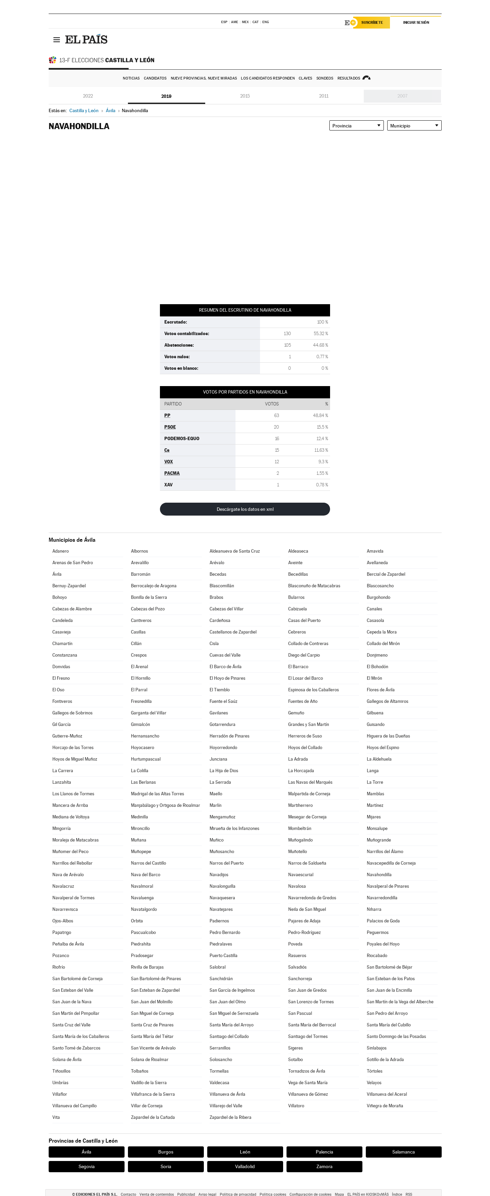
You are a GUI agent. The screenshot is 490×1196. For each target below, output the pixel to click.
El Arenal (139, 666)
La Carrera (62, 770)
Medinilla (139, 816)
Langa (373, 770)
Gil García (61, 724)
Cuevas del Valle (225, 655)
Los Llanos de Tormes (73, 793)
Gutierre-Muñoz (67, 736)
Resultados (349, 78)
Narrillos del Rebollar (72, 863)
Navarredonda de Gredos (312, 897)
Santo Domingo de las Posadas (396, 1036)
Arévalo (217, 562)
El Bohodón (377, 666)
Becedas (218, 574)
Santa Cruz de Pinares (152, 1024)
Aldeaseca (298, 551)
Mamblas (375, 793)
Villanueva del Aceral (387, 1094)
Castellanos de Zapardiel (233, 632)
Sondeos (324, 78)
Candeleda (62, 620)
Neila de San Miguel (307, 909)
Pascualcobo (143, 932)
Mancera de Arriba (70, 805)
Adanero (60, 551)
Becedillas (298, 574)
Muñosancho (222, 851)
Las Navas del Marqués (310, 782)
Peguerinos (378, 932)
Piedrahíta (141, 944)
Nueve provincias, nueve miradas (204, 78)
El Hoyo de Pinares (227, 678)
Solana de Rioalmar (149, 1059)
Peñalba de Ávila (68, 944)
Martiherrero (300, 805)
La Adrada (298, 759)
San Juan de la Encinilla (389, 990)
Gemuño (296, 712)
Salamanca (403, 1152)
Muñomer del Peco (70, 851)
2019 (166, 96)
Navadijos (219, 874)
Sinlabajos (377, 1048)
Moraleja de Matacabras (75, 840)
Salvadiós (297, 967)
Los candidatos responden (268, 78)
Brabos (216, 597)
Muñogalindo (300, 840)
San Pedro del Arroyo (387, 1013)
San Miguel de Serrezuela (234, 1013)
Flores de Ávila (381, 689)
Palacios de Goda (383, 920)
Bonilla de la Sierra (149, 597)
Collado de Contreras (308, 643)
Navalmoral (142, 886)
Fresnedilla (141, 701)
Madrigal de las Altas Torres (157, 793)
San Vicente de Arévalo (153, 1048)
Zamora (324, 1166)
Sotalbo (295, 1059)
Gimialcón (140, 724)
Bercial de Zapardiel (386, 574)
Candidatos (155, 78)
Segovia (87, 1166)
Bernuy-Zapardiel (69, 585)
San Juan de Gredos (307, 990)
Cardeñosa (220, 620)
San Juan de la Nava (72, 1001)
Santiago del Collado (229, 1036)
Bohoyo (59, 597)
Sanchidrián (221, 978)
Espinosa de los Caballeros (313, 689)
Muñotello (297, 851)
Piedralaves (221, 944)
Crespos (139, 655)
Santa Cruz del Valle (71, 1024)
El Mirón (374, 678)
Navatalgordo (144, 909)
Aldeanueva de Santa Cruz (235, 551)
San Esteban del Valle (72, 990)
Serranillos (220, 1048)
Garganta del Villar (148, 712)
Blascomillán (222, 585)
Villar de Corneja (147, 1105)
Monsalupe (377, 828)
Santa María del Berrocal (312, 1024)
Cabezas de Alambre (72, 608)
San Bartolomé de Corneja (77, 978)
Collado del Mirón (383, 643)
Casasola (375, 620)
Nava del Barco (145, 874)
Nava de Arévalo (68, 874)
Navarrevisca (65, 909)
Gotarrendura (222, 724)
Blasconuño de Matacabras (314, 585)
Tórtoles (374, 1071)
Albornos (139, 551)
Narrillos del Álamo (385, 851)
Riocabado (377, 955)
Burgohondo (378, 597)
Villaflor (59, 1094)
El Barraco (298, 666)
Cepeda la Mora (382, 632)
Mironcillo (140, 828)
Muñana (138, 840)
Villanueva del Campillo (74, 1105)
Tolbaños (139, 1071)
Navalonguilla (222, 886)
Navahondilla (379, 874)
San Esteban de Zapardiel (155, 990)
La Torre (375, 782)
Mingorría (61, 828)
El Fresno (61, 678)
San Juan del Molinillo (152, 1001)
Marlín (216, 805)
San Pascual (300, 1013)
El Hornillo (140, 678)
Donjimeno (377, 655)
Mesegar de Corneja (307, 816)
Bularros (296, 597)
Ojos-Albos (62, 920)
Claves (305, 78)
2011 (323, 96)
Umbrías (60, 1082)
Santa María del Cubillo (389, 1024)
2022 (88, 96)
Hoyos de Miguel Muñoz (74, 759)
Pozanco (60, 955)
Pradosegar (142, 955)
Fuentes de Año (302, 701)
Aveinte (295, 562)
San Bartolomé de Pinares (156, 978)
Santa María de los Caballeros (80, 1036)
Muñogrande (379, 840)
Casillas (138, 632)
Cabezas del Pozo (148, 608)
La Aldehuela (379, 759)
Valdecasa (219, 1082)
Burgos (165, 1152)
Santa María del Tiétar (152, 1036)
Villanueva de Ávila (227, 1094)
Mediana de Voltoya (70, 816)
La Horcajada (301, 770)
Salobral (218, 967)
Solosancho (221, 1059)
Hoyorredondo (223, 747)
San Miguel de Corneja (152, 1013)
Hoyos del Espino (383, 747)
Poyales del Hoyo (383, 944)
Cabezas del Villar (227, 608)
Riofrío (58, 967)
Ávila (57, 574)
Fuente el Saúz (224, 701)
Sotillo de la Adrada (385, 1059)
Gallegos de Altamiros (387, 701)
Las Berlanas (143, 782)
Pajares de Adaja (304, 920)
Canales (374, 608)
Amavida (375, 551)
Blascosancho (380, 585)
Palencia (324, 1152)
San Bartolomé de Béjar (389, 967)
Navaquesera (222, 897)
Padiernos (219, 920)
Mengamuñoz (222, 816)
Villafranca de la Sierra (153, 1094)
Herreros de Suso (305, 736)
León (245, 1152)
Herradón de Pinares (229, 736)
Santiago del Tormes (308, 1036)
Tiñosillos (61, 1071)
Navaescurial (300, 874)
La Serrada (220, 782)
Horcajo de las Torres (73, 747)
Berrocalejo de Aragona (154, 585)
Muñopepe (141, 851)
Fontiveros (62, 701)
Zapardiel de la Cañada (153, 1117)
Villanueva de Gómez (308, 1094)
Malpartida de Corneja (309, 793)
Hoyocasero (142, 747)
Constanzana (64, 655)
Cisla (214, 643)
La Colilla (139, 770)
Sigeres (295, 1048)
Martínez (375, 805)
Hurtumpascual (146, 759)
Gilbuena (375, 712)
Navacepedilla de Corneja (391, 863)
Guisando (376, 724)
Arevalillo (140, 562)
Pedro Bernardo (225, 932)
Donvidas (61, 666)
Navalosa (297, 886)
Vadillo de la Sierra (149, 1082)
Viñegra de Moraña (385, 1105)
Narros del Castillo (148, 863)
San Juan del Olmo (228, 1001)
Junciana (218, 759)
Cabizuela (297, 608)
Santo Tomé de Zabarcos (76, 1048)
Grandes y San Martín (308, 724)
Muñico (217, 840)
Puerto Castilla (224, 955)
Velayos (374, 1082)
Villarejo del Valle (226, 1105)
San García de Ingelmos (232, 990)
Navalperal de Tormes (73, 897)
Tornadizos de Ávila (306, 1071)
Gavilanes (219, 712)
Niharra (374, 909)
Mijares (374, 816)
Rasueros (297, 955)
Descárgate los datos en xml (245, 509)
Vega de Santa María (308, 1082)
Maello (216, 793)
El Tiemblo (220, 689)
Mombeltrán (299, 828)
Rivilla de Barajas (147, 967)
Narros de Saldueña (307, 863)
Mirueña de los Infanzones (234, 828)
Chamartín (62, 643)
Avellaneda (377, 562)
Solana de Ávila (67, 1059)
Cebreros (297, 632)
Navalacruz (63, 886)
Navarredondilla (382, 897)
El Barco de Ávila (226, 666)
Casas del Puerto (304, 620)
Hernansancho (145, 736)
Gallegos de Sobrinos (72, 712)
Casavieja (61, 632)
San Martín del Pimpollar (75, 1013)
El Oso (58, 689)
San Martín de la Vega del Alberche (400, 1001)
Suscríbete (372, 22)
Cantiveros (141, 620)
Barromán (140, 574)
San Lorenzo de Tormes (311, 1001)
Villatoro (296, 1105)
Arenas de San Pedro (72, 562)
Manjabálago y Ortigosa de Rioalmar (165, 805)
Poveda (295, 944)
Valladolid (245, 1166)
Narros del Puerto (227, 863)
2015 (245, 96)
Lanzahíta (61, 782)
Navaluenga (142, 897)
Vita (56, 1117)
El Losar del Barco (305, 678)
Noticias (131, 78)
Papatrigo (61, 932)
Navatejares (221, 909)
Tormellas (219, 1071)
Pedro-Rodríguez (304, 932)
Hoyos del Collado (305, 747)
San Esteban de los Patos (391, 978)
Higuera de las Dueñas (388, 736)
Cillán (136, 643)
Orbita (137, 920)
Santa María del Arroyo (232, 1024)
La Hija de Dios (224, 770)
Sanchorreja (300, 978)
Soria (166, 1166)
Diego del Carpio (304, 655)
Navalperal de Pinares (388, 886)
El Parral (139, 689)
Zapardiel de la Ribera (230, 1117)
